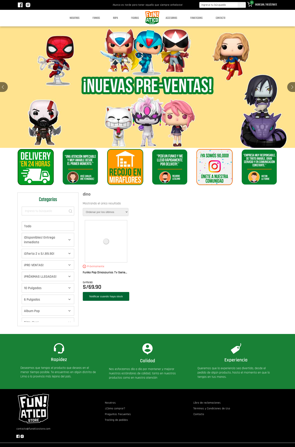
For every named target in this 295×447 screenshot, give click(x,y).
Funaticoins (196, 18)
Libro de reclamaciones (207, 403)
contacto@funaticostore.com (33, 429)
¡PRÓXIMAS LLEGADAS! (40, 276)
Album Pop (32, 311)
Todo (27, 226)
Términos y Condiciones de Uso (211, 408)
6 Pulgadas (32, 299)
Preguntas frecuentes (118, 414)
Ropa (115, 18)
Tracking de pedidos (116, 420)
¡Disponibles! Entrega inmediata (39, 239)
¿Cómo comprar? (115, 408)
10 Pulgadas (33, 288)
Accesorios (171, 18)
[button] (292, 87)
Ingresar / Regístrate (266, 4)
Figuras (135, 18)
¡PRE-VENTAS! (34, 265)
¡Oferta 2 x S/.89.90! (39, 253)
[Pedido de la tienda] (105, 212)
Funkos (96, 18)
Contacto (220, 18)
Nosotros (74, 18)
